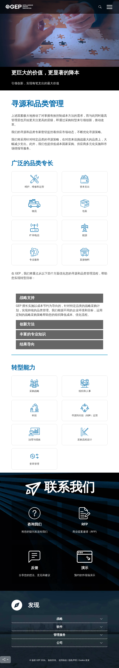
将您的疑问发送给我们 (34, 531)
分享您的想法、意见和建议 (34, 575)
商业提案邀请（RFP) (85, 531)
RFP (85, 524)
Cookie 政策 (84, 660)
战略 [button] (59, 619)
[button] (109, 6)
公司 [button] (59, 643)
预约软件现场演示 (84, 575)
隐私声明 (73, 660)
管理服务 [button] (59, 635)
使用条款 (63, 660)
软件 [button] (59, 627)
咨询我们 (34, 524)
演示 (84, 568)
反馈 (34, 568)
